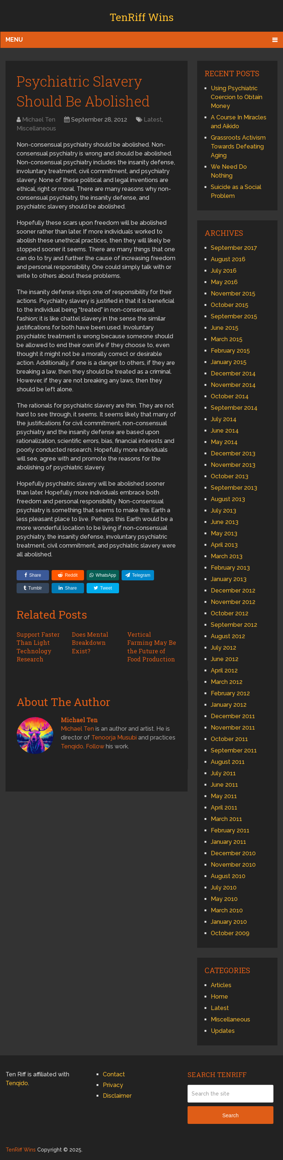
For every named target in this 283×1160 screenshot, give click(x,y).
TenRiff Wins (141, 17)
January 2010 (229, 921)
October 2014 (230, 396)
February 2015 (230, 350)
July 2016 (224, 270)
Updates (223, 1030)
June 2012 (224, 659)
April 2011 (224, 807)
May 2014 (224, 442)
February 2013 (230, 567)
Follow (95, 746)
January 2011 (228, 841)
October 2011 (229, 739)
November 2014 (233, 384)
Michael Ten (38, 119)
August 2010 (228, 876)
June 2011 (224, 784)
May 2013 (224, 533)
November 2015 (233, 293)
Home (219, 996)
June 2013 (224, 521)
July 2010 (224, 887)
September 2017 (234, 247)
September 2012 (234, 624)
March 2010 (227, 910)
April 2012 (224, 670)
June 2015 (224, 327)
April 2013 (224, 544)
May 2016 (224, 282)
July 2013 (223, 510)
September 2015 (234, 316)
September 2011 (234, 750)
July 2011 (223, 773)
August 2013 (228, 499)
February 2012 (230, 693)
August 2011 (228, 761)
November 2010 (233, 864)
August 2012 (228, 636)
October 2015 (229, 304)
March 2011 (226, 818)
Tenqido (72, 746)
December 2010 (233, 853)
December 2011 (233, 716)
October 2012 (229, 613)
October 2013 (229, 476)
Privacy (113, 1085)
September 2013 (234, 487)
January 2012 (229, 704)
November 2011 (233, 727)
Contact (114, 1074)
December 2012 (233, 590)
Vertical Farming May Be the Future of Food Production (151, 646)
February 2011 (230, 830)
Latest (153, 119)
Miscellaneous (36, 128)
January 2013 (229, 579)
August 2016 (228, 259)
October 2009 (230, 933)
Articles (221, 985)
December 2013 (233, 453)
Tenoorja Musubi (114, 737)
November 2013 (233, 464)
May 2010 (224, 898)
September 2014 (234, 407)
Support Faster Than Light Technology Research (38, 646)
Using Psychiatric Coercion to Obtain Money (236, 97)
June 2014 (225, 430)
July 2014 (224, 419)
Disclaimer (117, 1095)
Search (230, 1115)
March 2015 (226, 339)
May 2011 (224, 796)
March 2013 (226, 556)
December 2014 (233, 373)
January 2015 (229, 362)
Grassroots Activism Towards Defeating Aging (238, 146)
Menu (14, 39)
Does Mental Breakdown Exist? (90, 642)
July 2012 (223, 647)
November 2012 (233, 601)
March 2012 (226, 681)
